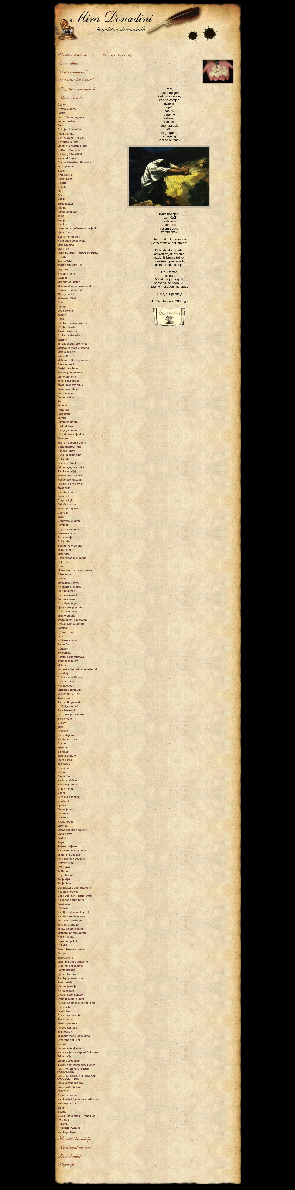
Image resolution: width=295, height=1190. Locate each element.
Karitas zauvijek (68, 595)
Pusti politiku (66, 133)
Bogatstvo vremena (70, 545)
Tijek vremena (66, 615)
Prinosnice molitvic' (70, 483)
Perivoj (62, 306)
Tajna (61, 215)
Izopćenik (64, 801)
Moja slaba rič (66, 351)
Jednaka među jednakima (74, 1035)
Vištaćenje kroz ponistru (73, 829)
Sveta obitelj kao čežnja (73, 619)
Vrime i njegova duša (71, 467)
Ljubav (62, 805)
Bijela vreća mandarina (72, 557)
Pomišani (63, 525)
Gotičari (63, 648)
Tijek (61, 726)
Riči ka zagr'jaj (67, 471)
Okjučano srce (67, 504)
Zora (60, 125)
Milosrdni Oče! (67, 298)
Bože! (61, 170)
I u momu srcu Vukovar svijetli (77, 228)
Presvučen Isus (67, 1027)
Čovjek (62, 104)
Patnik (62, 207)
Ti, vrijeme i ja (66, 294)
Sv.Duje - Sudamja (69, 150)
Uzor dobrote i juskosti (72, 434)
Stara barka (65, 759)
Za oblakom (65, 904)
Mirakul (62, 405)
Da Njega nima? (68, 430)
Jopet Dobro (65, 957)
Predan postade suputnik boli (76, 1002)
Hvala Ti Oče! (66, 821)
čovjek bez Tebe (68, 368)
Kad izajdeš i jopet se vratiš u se (78, 1099)
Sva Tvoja (64, 866)
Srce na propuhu (68, 924)
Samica (62, 628)
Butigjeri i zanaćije (69, 129)
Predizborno (65, 1019)
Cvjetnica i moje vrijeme (73, 323)
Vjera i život (65, 232)
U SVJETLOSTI (67, 681)
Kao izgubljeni (67, 1132)
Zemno (62, 314)
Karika (62, 772)
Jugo (61, 842)
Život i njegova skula (71, 384)
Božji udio (64, 459)
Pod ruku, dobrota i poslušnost (77, 669)
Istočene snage (67, 640)
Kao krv (62, 224)
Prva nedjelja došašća (71, 858)
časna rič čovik (67, 463)
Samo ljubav (65, 809)
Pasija (61, 112)
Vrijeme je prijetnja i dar (73, 145)
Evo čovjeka (65, 310)
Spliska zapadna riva (71, 1082)
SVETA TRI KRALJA (70, 265)
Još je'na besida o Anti (72, 442)
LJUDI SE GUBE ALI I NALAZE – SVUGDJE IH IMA (77, 1077)
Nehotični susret (68, 141)
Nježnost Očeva (67, 780)
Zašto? (62, 838)
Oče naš (63, 817)
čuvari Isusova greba (71, 949)
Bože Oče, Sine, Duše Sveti (75, 895)
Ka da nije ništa (67, 739)
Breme (62, 743)
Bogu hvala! (65, 875)
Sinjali (61, 1107)
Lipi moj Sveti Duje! (70, 1087)
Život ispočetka (67, 1023)
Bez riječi (63, 768)
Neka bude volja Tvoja (72, 240)
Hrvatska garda (67, 108)
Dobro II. (63, 512)
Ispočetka (64, 1011)
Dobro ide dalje (67, 611)
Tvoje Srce (64, 883)
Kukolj (62, 187)
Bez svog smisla (68, 784)
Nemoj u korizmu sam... (72, 916)
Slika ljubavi (65, 203)
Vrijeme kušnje (67, 121)
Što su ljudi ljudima (70, 372)
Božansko (64, 541)
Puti (60, 401)
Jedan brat (64, 549)
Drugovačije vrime (69, 520)
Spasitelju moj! (67, 974)
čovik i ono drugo (69, 380)
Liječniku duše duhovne (73, 961)
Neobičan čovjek (68, 891)
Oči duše (63, 908)
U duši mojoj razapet (71, 994)
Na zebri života (67, 158)
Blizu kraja (64, 574)
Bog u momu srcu (69, 236)
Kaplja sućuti (66, 685)
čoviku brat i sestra (70, 475)
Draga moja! (65, 788)
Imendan (63, 747)
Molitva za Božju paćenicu (74, 360)
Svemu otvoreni (68, 1095)
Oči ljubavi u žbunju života (74, 887)
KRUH (61, 199)
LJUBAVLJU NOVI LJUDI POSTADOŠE (73, 1070)
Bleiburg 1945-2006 (70, 154)
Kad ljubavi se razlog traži (74, 912)
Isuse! (61, 636)
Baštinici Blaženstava (71, 656)
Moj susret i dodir (69, 281)
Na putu (63, 1044)
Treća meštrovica (68, 582)
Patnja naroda (66, 969)
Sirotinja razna (67, 1103)
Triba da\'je (64, 1056)
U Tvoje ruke (66, 632)
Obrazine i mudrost (70, 290)
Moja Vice (64, 553)
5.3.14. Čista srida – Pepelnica (77, 1115)
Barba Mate (65, 718)
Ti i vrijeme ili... (67, 166)
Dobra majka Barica (70, 677)
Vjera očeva (65, 834)
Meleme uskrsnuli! (69, 689)
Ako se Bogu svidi (69, 702)
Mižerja (62, 417)
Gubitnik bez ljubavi (70, 965)
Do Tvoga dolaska (69, 335)
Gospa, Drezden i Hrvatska (74, 162)
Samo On (63, 644)
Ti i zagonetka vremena (72, 343)
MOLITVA (63, 248)
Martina (62, 339)
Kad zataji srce (67, 735)
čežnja (62, 953)
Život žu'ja (64, 487)
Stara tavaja (65, 537)
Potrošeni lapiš (67, 393)
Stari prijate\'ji (66, 590)
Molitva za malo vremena (73, 347)
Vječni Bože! (65, 356)
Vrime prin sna (67, 376)
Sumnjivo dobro (68, 421)
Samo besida (66, 397)
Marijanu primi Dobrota (72, 932)
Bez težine (64, 776)
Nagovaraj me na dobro (72, 850)
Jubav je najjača (68, 508)
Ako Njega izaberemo (71, 978)
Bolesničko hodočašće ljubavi (77, 1064)
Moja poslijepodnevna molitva (76, 286)
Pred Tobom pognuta (71, 117)
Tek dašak (64, 763)
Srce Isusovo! (66, 710)
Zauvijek (63, 438)
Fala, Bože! (65, 413)
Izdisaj (62, 578)
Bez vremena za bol (70, 1015)
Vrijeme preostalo (69, 1060)
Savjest (62, 277)
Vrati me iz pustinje (70, 920)
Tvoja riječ (64, 879)
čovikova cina (66, 533)
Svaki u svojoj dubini (71, 998)
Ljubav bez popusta (70, 607)
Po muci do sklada (69, 1048)
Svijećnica (64, 652)
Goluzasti (64, 562)
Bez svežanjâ (66, 364)
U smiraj (63, 673)
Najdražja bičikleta (69, 586)
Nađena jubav (66, 450)
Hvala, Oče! (65, 178)
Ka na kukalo (66, 990)
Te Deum (63, 871)
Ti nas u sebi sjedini (70, 928)
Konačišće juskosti (70, 479)
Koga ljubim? (66, 937)
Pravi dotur (65, 496)
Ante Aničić (65, 174)
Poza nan (63, 409)
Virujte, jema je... (68, 986)
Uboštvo (63, 257)
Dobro (61, 302)
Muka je (62, 665)
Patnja (62, 220)
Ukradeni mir (66, 492)
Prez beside (65, 982)
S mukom (64, 751)
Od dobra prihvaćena (71, 714)
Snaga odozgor (67, 211)
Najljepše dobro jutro (71, 899)
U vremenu (64, 813)
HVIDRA (63, 1124)
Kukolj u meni (66, 273)
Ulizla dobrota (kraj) (70, 446)
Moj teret (63, 269)
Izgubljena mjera (68, 660)
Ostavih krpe (66, 862)
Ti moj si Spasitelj (69, 854)
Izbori (61, 566)
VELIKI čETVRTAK (69, 693)
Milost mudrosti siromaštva (75, 570)
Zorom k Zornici (68, 599)
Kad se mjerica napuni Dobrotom (78, 1052)
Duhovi (62, 722)
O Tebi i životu (67, 327)
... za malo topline (69, 796)
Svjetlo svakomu (68, 331)
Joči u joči (64, 698)
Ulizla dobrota (66, 426)
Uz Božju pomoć (68, 706)
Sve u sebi (64, 1007)
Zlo (60, 191)
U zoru (62, 183)
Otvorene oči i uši (69, 1040)
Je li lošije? (65, 1031)
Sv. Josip (63, 1120)
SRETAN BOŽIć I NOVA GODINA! (78, 253)
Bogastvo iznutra (68, 529)
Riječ (61, 318)
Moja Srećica (66, 244)
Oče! (60, 195)
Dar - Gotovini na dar (71, 137)
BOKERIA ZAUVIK (69, 1128)
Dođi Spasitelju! (68, 603)
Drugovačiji (65, 500)
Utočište (63, 731)
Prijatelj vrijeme (67, 846)
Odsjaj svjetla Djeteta (71, 623)
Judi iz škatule (67, 755)
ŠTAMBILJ (64, 945)
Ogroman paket (67, 941)
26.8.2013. (64, 1091)
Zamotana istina (68, 389)
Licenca (63, 825)
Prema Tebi (65, 261)
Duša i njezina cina (69, 454)
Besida (62, 1111)
